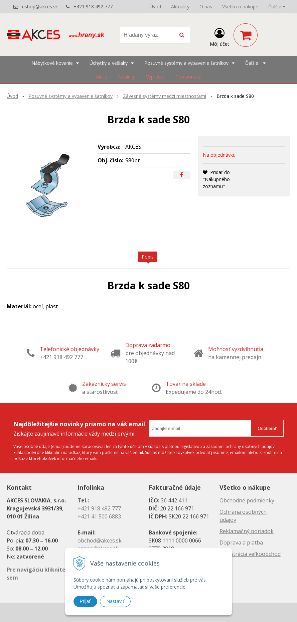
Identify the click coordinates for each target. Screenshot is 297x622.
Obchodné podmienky (246, 500)
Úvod (155, 6)
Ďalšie (276, 6)
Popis (148, 257)
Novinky (126, 76)
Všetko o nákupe (240, 6)
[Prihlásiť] (219, 36)
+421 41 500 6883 (99, 516)
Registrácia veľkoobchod (250, 554)
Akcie (101, 76)
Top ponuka (188, 76)
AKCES (133, 146)
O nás (205, 6)
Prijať (85, 601)
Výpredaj (155, 76)
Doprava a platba (241, 542)
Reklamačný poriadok (246, 531)
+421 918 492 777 (93, 6)
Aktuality (180, 6)
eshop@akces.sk (40, 6)
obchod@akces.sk (100, 540)
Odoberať (267, 428)
